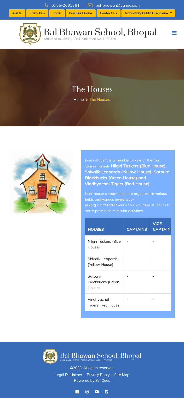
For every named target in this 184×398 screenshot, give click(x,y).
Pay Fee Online (80, 13)
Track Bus (37, 13)
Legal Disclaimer (68, 374)
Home (79, 99)
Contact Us (108, 13)
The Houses (99, 99)
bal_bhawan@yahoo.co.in (114, 5)
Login (57, 13)
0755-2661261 (62, 5)
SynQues (102, 380)
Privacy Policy (98, 374)
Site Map (121, 374)
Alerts (17, 13)
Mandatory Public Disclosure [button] (147, 13)
